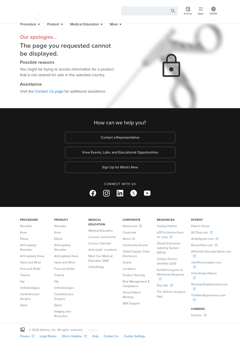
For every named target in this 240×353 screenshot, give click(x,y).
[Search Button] (172, 11)
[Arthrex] (37, 11)
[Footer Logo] (22, 329)
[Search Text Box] (149, 11)
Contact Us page (49, 91)
